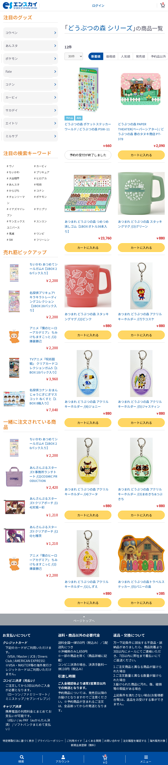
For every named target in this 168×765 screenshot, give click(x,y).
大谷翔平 (14, 178)
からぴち (14, 190)
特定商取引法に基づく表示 (18, 740)
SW (11, 239)
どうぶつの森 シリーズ (100, 27)
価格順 (110, 56)
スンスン (41, 221)
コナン (40, 190)
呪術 (39, 184)
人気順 (125, 56)
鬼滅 (11, 233)
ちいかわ (14, 172)
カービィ (41, 166)
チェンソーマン (16, 200)
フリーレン (42, 239)
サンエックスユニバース (16, 224)
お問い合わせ (112, 740)
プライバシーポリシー (50, 740)
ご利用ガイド (74, 740)
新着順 (95, 56)
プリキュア (42, 172)
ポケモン (41, 196)
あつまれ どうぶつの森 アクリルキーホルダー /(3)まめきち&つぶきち (140, 494)
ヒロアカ (41, 178)
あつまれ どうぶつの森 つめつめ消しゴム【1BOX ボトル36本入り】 (87, 226)
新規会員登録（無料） (84, 745)
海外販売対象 (157, 740)
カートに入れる (141, 155)
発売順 (140, 56)
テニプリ (41, 209)
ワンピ (40, 233)
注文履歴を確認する (135, 740)
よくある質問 (93, 740)
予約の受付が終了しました (88, 155)
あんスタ (14, 184)
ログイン (98, 5)
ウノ (11, 166)
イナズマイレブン (16, 212)
